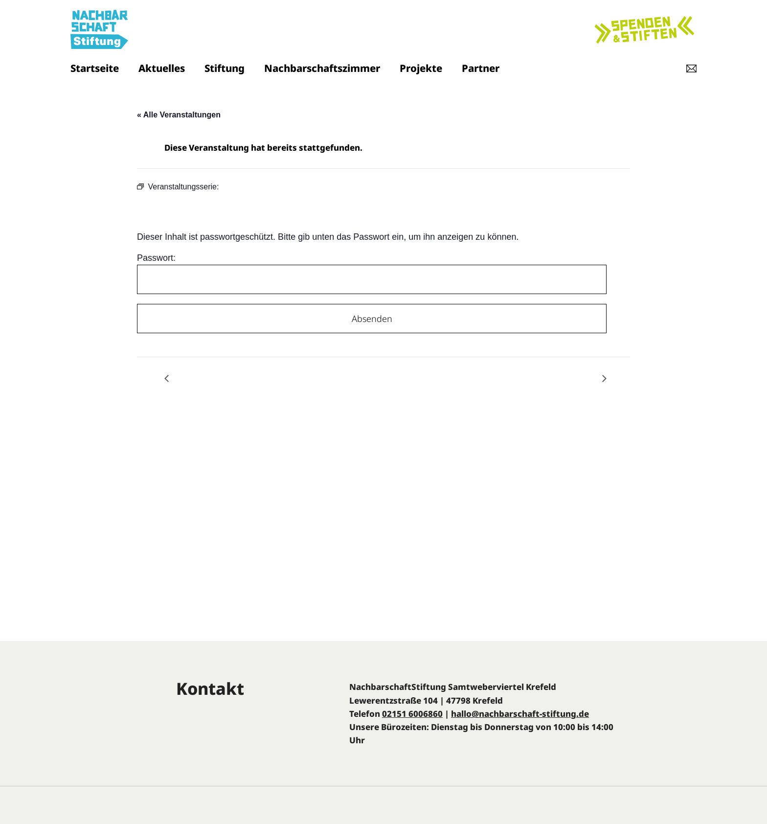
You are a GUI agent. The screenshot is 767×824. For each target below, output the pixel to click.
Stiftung (224, 68)
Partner (480, 68)
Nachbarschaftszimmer (322, 68)
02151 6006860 (412, 713)
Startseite (94, 68)
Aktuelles (161, 68)
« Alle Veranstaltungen (179, 115)
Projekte (421, 68)
